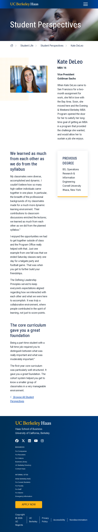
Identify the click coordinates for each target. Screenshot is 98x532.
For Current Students (22, 482)
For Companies (21, 451)
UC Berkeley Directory (23, 465)
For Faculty (19, 486)
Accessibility (59, 520)
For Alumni (19, 493)
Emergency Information (23, 496)
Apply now (29, 504)
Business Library (21, 462)
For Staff (18, 489)
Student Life (26, 45)
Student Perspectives (52, 45)
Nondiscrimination (78, 520)
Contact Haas (20, 469)
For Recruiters (20, 455)
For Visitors (19, 458)
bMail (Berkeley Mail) (23, 479)
